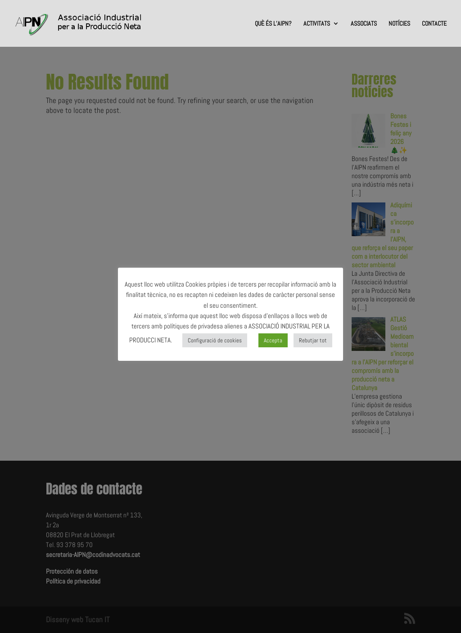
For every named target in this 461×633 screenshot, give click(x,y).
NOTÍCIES (399, 23)
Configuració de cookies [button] (215, 340)
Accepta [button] (273, 340)
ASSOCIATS (364, 23)
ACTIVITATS (316, 23)
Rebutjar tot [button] (313, 340)
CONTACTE (434, 23)
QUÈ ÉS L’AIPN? (273, 23)
